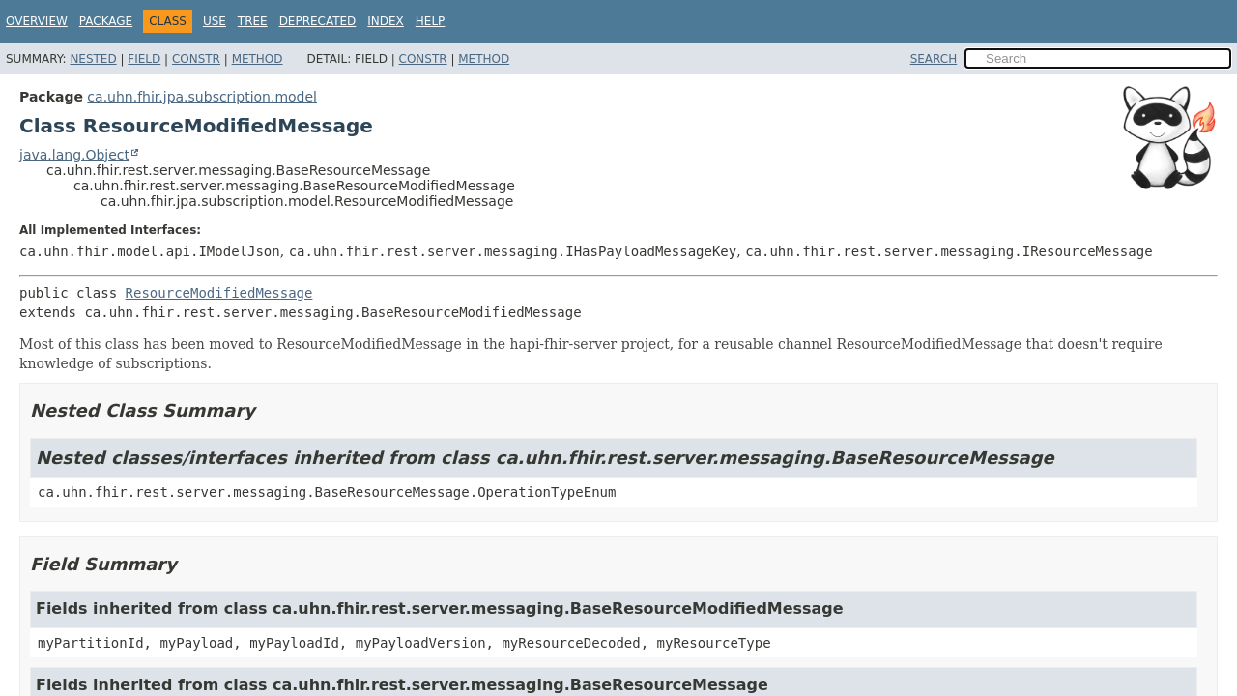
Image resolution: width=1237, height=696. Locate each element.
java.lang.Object (74, 154)
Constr (196, 59)
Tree (253, 21)
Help (431, 21)
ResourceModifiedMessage (219, 293)
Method (257, 59)
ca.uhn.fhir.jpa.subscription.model (202, 96)
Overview (37, 21)
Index (385, 21)
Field (144, 59)
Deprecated (318, 21)
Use (214, 21)
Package (105, 21)
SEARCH (934, 59)
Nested (93, 59)
